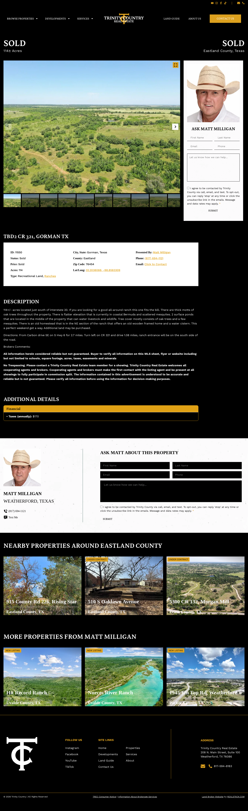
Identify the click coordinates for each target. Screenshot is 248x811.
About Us (194, 18)
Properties (133, 758)
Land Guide (172, 18)
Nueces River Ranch (112, 701)
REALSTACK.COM (236, 807)
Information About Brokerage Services (137, 807)
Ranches (50, 277)
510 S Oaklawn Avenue (115, 610)
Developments (57, 19)
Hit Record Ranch (29, 701)
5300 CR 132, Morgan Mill (201, 610)
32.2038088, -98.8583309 (103, 271)
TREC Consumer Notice (104, 807)
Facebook (71, 764)
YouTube (71, 771)
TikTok (69, 777)
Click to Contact (155, 265)
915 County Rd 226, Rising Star (38, 611)
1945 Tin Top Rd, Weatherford (191, 702)
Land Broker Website (212, 807)
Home (102, 758)
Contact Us (225, 18)
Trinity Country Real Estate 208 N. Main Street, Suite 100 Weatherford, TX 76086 (221, 763)
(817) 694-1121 (154, 259)
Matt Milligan (162, 253)
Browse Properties (22, 19)
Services (85, 19)
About (130, 771)
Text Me (10, 518)
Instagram (72, 758)
